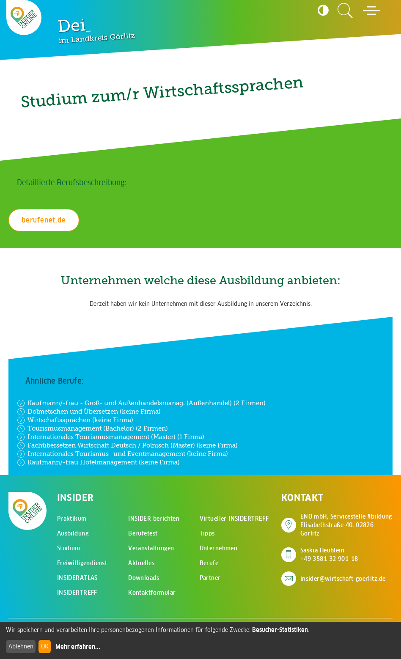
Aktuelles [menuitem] (141, 563)
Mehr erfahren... (77, 646)
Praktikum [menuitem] (72, 518)
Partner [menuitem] (210, 577)
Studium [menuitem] (68, 548)
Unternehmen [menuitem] (219, 548)
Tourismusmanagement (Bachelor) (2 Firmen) (92, 428)
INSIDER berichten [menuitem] (153, 518)
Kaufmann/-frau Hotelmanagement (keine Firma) (98, 462)
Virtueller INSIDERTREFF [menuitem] (234, 518)
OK (45, 646)
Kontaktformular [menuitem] (152, 592)
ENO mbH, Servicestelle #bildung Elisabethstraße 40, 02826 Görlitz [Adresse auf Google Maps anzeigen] (346, 525)
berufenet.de (44, 220)
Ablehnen (20, 646)
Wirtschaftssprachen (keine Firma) (75, 420)
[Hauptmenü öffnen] (371, 10)
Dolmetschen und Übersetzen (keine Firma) (89, 411)
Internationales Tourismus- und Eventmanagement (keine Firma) (122, 454)
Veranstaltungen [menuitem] (151, 548)
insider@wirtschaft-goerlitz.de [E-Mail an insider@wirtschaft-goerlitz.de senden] (343, 578)
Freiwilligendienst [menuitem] (82, 563)
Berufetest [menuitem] (142, 533)
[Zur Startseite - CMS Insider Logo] (24, 17)
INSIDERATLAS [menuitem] (77, 577)
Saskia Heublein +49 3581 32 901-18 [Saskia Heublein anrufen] (329, 554)
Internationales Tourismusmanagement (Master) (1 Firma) (110, 437)
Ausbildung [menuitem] (72, 533)
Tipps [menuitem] (207, 533)
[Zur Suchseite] (345, 10)
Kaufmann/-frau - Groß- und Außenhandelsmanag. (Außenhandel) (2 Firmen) (141, 403)
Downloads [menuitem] (143, 577)
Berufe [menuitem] (209, 563)
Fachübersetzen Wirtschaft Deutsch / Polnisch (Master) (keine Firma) (127, 445)
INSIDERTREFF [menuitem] (77, 592)
